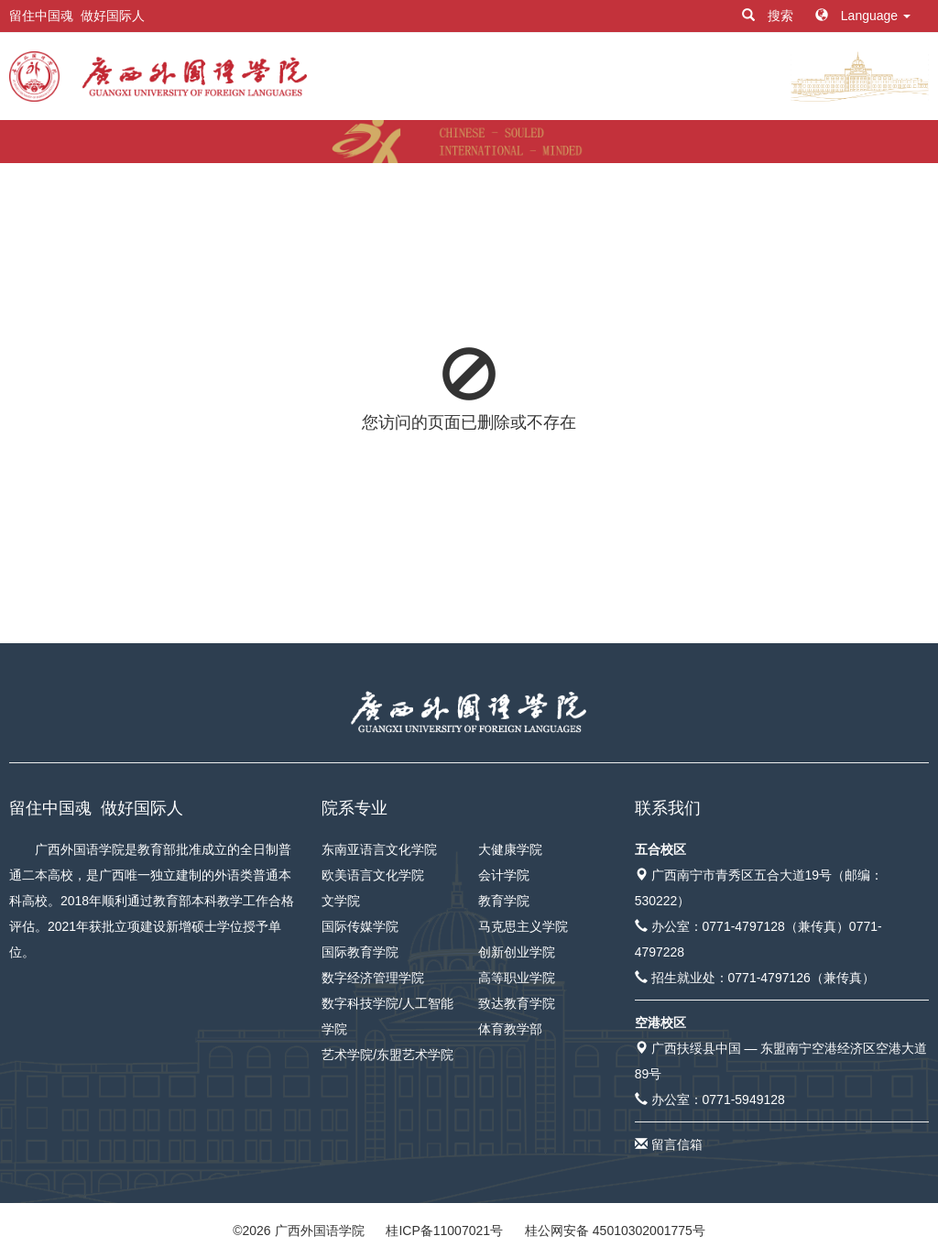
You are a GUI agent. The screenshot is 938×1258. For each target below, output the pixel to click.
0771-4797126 (769, 977)
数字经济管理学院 (373, 977)
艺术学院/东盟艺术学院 (387, 1054)
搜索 (769, 15)
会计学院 (503, 875)
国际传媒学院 (360, 926)
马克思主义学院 (523, 926)
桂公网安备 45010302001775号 (615, 1230)
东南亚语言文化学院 (379, 849)
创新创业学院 (516, 952)
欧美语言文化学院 (373, 875)
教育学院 (503, 900)
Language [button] (863, 15)
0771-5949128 (744, 1099)
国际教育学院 (360, 952)
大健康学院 (510, 849)
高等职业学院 (516, 977)
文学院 (341, 900)
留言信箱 (677, 1144)
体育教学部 (510, 1029)
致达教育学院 (516, 1003)
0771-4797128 (744, 926)
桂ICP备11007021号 (444, 1230)
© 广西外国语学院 (298, 1230)
